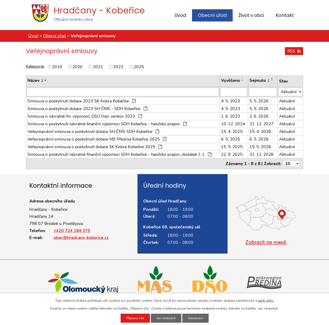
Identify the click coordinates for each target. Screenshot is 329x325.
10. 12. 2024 (233, 124)
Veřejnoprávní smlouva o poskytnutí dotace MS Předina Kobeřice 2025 (96, 139)
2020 (77, 66)
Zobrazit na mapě (265, 242)
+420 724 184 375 (72, 230)
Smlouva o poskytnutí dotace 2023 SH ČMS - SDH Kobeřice (87, 108)
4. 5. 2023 (230, 101)
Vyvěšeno (230, 80)
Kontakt (285, 15)
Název (35, 80)
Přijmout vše (135, 318)
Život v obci (251, 15)
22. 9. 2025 (232, 154)
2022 (118, 66)
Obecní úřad (212, 15)
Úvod (180, 15)
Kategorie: (35, 66)
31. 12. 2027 (262, 124)
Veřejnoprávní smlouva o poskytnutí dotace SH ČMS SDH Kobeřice (93, 131)
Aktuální (287, 101)
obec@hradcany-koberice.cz (81, 237)
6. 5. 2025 (230, 139)
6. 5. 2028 (259, 139)
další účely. (266, 300)
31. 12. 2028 (262, 154)
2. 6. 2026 (259, 116)
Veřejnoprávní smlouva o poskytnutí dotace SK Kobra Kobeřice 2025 (94, 147)
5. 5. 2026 (259, 101)
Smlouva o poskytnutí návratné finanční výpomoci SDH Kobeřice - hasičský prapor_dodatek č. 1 (119, 154)
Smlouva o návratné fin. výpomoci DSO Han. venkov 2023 (84, 116)
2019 (57, 66)
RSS (294, 51)
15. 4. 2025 (232, 131)
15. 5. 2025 (232, 147)
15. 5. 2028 (260, 147)
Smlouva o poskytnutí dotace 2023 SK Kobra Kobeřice (81, 101)
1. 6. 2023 (230, 116)
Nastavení (195, 318)
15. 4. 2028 (260, 131)
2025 (139, 66)
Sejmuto (260, 80)
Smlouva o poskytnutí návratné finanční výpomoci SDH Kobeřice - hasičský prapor (107, 124)
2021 (98, 66)
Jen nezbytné (166, 318)
